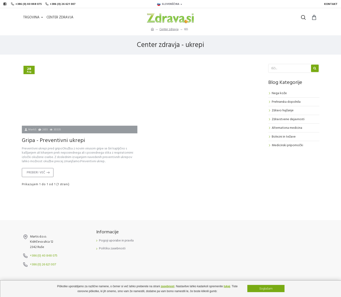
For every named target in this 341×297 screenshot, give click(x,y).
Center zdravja (169, 29)
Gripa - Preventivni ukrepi (53, 140)
